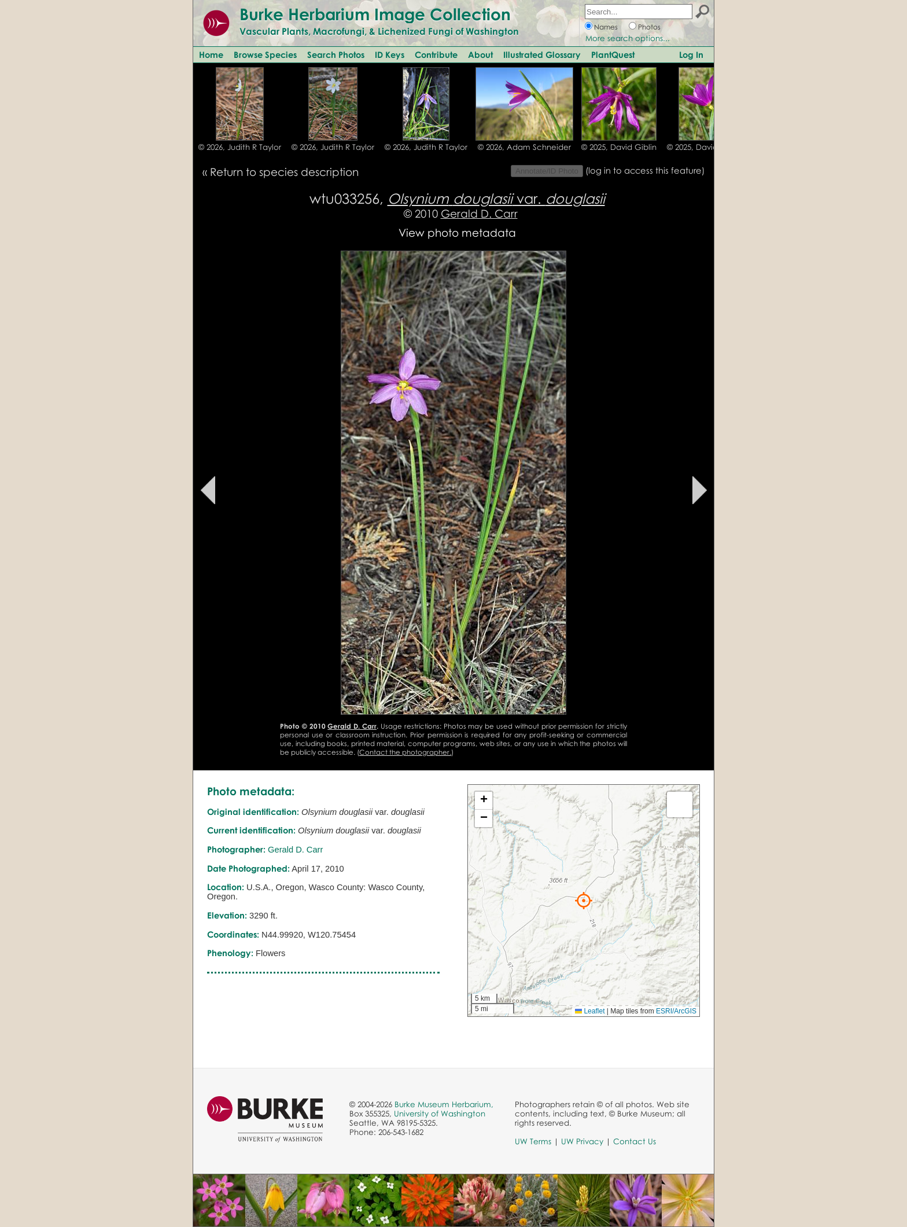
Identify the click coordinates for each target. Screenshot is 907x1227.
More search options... (627, 38)
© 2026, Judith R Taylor (239, 147)
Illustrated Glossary (542, 54)
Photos (649, 27)
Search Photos (335, 54)
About (480, 54)
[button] (583, 900)
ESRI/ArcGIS (676, 1011)
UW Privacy (582, 1141)
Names (606, 27)
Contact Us (634, 1141)
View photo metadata (457, 232)
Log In (691, 54)
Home (211, 54)
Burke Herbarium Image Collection (375, 14)
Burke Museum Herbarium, (443, 1104)
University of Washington (439, 1113)
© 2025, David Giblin (619, 147)
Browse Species (265, 54)
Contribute (436, 54)
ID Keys (389, 54)
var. (496, 198)
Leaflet (589, 1011)
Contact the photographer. (405, 752)
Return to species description (284, 171)
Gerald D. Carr (479, 213)
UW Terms (533, 1141)
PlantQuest (613, 54)
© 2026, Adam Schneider (524, 147)
